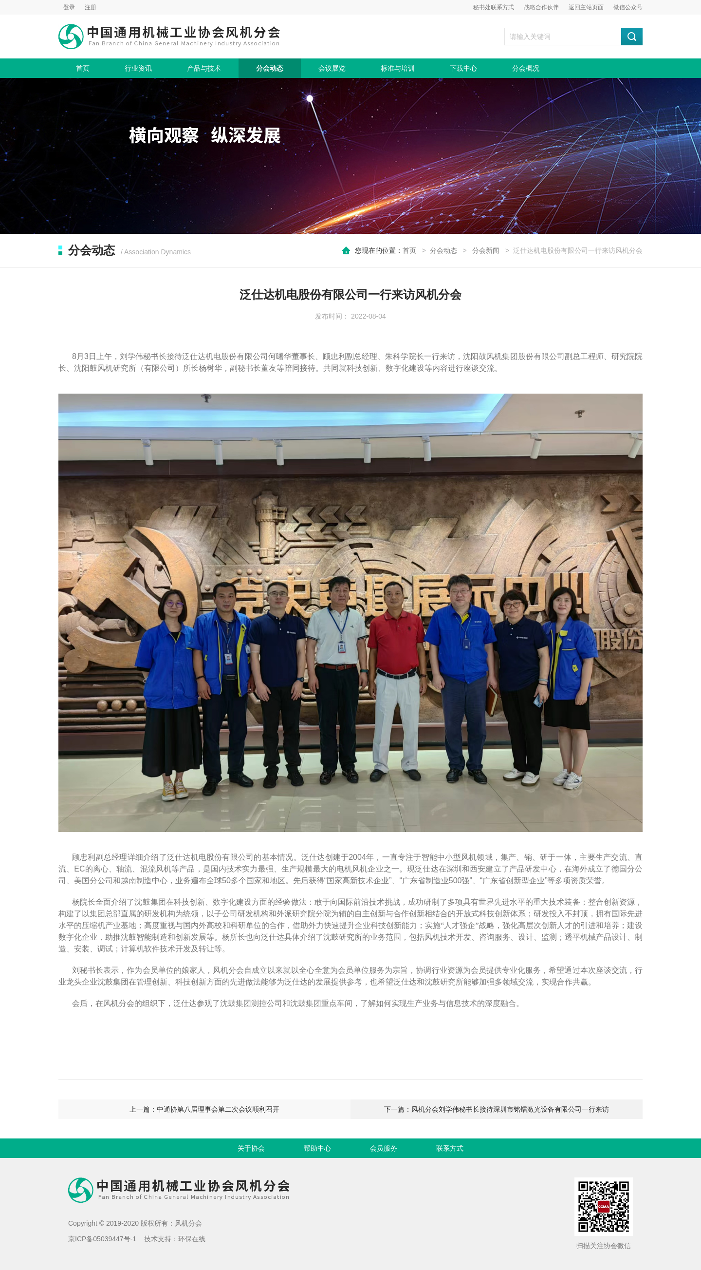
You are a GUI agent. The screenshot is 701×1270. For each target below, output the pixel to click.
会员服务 (383, 1148)
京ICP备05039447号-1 (102, 1239)
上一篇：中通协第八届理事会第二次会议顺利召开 (204, 1109)
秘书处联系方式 (493, 7)
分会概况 (525, 68)
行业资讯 (138, 68)
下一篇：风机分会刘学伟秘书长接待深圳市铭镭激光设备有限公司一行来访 (496, 1109)
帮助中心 (317, 1148)
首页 (83, 68)
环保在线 (191, 1239)
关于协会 (251, 1148)
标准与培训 (398, 68)
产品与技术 (204, 68)
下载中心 (463, 68)
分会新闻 (485, 250)
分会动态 (269, 68)
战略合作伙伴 (541, 7)
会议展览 (332, 68)
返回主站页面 (586, 7)
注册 (90, 7)
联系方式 (449, 1148)
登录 (69, 7)
